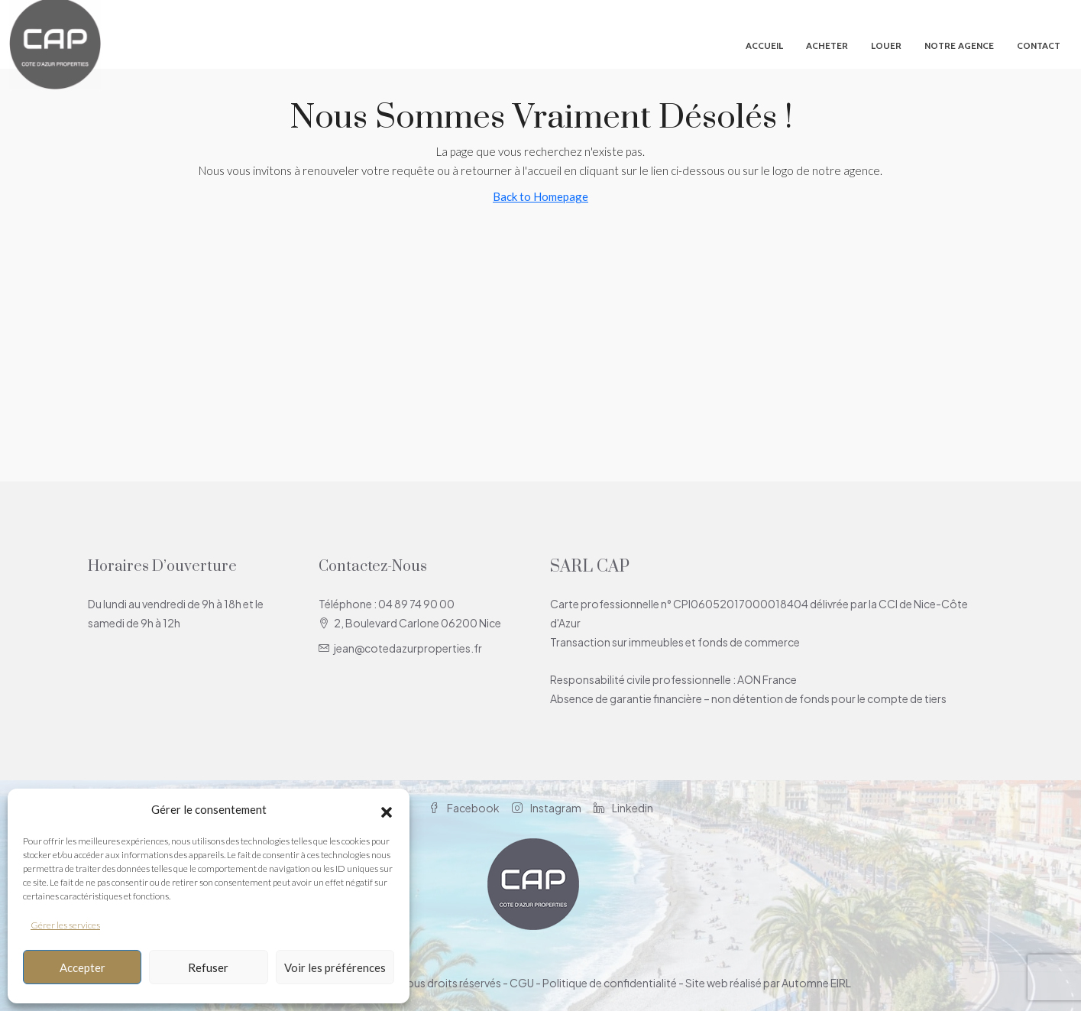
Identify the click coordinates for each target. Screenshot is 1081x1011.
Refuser (208, 967)
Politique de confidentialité (609, 983)
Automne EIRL (816, 983)
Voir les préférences (335, 967)
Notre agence (959, 45)
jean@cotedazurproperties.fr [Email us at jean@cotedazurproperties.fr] (408, 648)
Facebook (464, 808)
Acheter (827, 45)
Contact (1038, 45)
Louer (886, 45)
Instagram (546, 808)
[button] (386, 810)
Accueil (764, 45)
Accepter (82, 967)
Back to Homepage (540, 196)
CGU (522, 983)
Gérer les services (65, 925)
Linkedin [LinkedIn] (623, 808)
